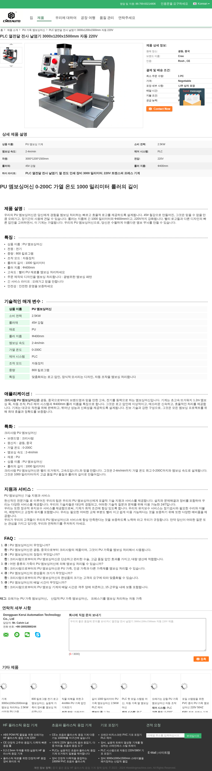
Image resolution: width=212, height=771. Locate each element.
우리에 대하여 (66, 17)
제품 (40, 17)
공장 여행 (88, 17)
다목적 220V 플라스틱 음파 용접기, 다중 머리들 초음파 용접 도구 (73, 744)
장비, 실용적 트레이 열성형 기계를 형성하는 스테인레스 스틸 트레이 (122, 744)
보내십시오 (193, 735)
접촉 (148, 108)
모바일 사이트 (155, 757)
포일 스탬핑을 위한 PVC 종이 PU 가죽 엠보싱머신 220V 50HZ (195, 703)
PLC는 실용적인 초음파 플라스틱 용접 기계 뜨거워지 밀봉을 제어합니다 (73, 752)
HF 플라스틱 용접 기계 (20, 725)
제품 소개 (12, 30)
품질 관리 (107, 17)
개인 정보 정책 (42, 767)
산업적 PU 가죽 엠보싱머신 (69, 598)
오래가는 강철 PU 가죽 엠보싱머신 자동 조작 (165, 701)
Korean (205, 2)
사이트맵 (164, 752)
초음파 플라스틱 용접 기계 (72, 725)
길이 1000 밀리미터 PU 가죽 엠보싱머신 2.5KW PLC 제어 (105, 703)
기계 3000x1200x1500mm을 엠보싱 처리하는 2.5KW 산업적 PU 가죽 (14, 705)
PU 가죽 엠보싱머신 (33, 30)
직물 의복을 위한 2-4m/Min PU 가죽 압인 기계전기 (74, 703)
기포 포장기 (109, 725)
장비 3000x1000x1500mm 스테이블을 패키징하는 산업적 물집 (122, 760)
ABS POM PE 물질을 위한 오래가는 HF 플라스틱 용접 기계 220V (23, 736)
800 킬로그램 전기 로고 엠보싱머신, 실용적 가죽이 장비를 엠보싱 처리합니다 (45, 705)
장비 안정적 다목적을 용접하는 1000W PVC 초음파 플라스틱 (69, 760)
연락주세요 (126, 17)
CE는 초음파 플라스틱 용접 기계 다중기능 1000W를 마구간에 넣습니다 (73, 736)
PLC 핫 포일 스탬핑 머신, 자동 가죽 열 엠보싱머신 (135, 703)
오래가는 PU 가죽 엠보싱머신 (27, 598)
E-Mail (152, 752)
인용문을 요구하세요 (174, 3)
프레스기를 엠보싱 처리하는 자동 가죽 (116, 598)
